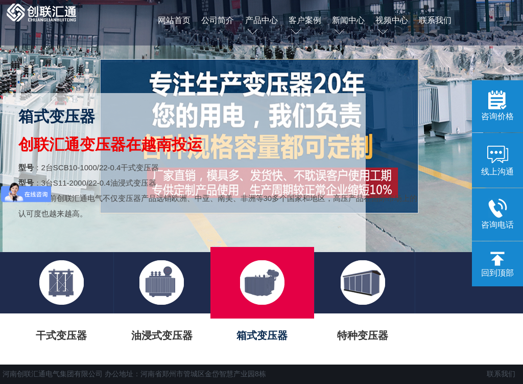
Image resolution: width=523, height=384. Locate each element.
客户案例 (305, 26)
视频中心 (391, 26)
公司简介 (217, 20)
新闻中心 (348, 26)
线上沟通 (497, 159)
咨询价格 (497, 106)
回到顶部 (497, 264)
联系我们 (435, 20)
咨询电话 (497, 213)
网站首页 (174, 20)
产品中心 (261, 26)
